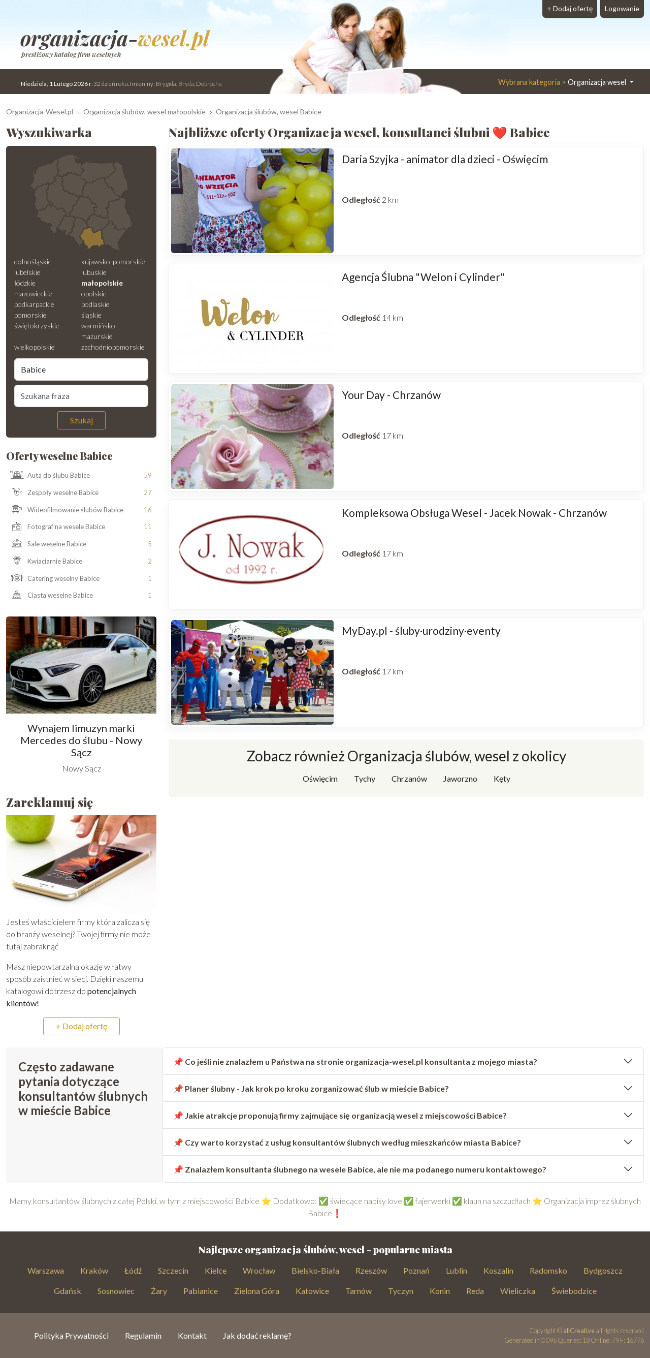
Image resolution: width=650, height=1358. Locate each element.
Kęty (502, 778)
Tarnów (358, 1290)
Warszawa (45, 1270)
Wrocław (259, 1270)
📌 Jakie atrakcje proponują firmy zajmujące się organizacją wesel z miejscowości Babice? (340, 1115)
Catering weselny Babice (53, 579)
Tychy (364, 778)
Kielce (215, 1270)
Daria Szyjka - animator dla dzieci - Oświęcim (445, 158)
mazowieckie (33, 293)
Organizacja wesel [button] (563, 82)
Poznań (416, 1270)
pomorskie (30, 315)
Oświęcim (320, 778)
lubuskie (94, 272)
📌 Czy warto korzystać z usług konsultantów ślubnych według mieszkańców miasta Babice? (347, 1142)
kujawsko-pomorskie (113, 261)
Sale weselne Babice (46, 544)
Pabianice (200, 1290)
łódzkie (25, 283)
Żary (159, 1290)
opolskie (94, 293)
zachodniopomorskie (113, 347)
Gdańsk (67, 1290)
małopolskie (102, 283)
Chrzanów (409, 778)
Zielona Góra (256, 1290)
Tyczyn (400, 1290)
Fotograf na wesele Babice (56, 527)
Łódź (133, 1270)
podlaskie (95, 304)
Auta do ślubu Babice (48, 475)
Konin (440, 1290)
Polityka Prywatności (71, 1335)
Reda (475, 1290)
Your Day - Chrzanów (391, 394)
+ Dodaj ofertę (81, 1026)
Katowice (312, 1290)
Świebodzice (574, 1290)
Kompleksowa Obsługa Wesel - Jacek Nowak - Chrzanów (474, 512)
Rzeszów (371, 1270)
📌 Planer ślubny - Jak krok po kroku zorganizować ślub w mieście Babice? (311, 1088)
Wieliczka (517, 1290)
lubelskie (27, 272)
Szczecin (173, 1270)
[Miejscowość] (81, 369)
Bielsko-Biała (315, 1270)
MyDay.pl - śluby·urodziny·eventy (421, 630)
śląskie (91, 315)
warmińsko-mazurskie (99, 331)
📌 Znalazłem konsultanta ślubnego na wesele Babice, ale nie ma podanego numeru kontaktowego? (359, 1169)
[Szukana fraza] (81, 396)
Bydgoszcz (603, 1270)
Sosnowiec (116, 1290)
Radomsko (548, 1270)
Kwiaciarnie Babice (44, 561)
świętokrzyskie (36, 325)
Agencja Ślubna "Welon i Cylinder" (423, 276)
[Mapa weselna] (81, 202)
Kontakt (192, 1335)
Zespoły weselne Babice (53, 493)
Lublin (456, 1270)
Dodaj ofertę (570, 8)
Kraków (94, 1270)
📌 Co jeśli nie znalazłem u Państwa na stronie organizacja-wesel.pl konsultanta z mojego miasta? (355, 1061)
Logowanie (622, 8)
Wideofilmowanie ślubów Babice (65, 509)
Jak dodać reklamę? (257, 1335)
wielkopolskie (34, 347)
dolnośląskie (33, 261)
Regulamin (143, 1335)
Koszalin (498, 1270)
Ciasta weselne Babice (50, 595)
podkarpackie (34, 304)
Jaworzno (460, 778)
